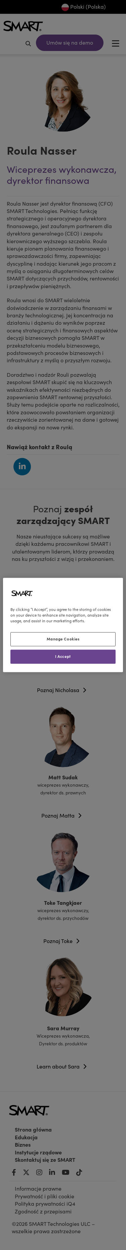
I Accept (63, 656)
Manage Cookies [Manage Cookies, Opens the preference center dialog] (63, 639)
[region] (63, 625)
